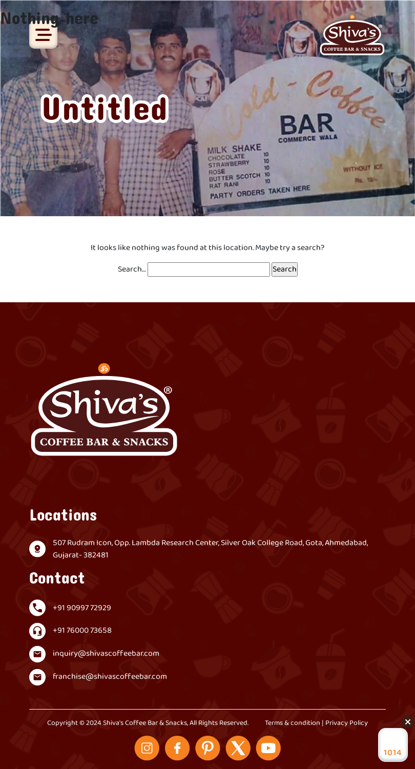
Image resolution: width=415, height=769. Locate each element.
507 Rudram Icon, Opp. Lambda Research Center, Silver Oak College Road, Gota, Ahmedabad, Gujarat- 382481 (210, 549)
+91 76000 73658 (82, 631)
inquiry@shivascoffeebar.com (106, 654)
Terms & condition (292, 723)
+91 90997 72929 (82, 608)
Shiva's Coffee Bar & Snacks (145, 723)
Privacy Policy (346, 723)
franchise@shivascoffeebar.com (110, 677)
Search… (132, 269)
